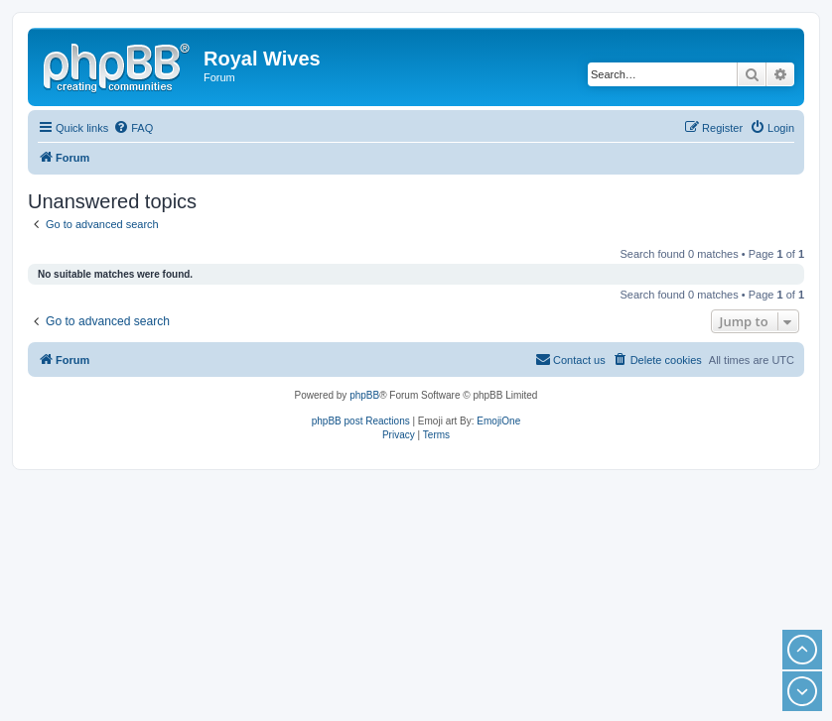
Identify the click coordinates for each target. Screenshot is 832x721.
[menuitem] (133, 128)
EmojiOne (498, 421)
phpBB (364, 395)
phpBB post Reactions (361, 421)
